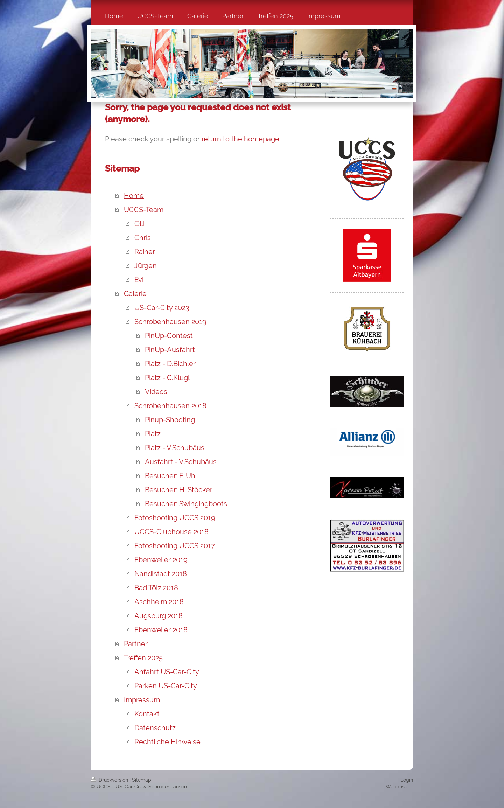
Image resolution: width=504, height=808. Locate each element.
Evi (139, 280)
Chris (142, 238)
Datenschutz (155, 728)
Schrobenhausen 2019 (170, 322)
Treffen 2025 (143, 658)
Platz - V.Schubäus (174, 448)
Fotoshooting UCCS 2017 (174, 546)
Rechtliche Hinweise (167, 742)
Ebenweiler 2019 (161, 560)
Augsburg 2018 (158, 616)
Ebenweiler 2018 (161, 630)
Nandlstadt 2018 (160, 574)
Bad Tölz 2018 (156, 588)
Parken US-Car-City (165, 686)
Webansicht (399, 786)
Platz (153, 434)
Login (406, 780)
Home (134, 195)
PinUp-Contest (169, 336)
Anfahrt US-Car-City (166, 672)
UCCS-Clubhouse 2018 (171, 532)
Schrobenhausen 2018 (170, 406)
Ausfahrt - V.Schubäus (181, 462)
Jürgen (145, 266)
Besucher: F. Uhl (171, 476)
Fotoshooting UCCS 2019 (174, 518)
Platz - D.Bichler (170, 364)
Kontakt (147, 714)
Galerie (135, 294)
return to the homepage (240, 139)
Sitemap (141, 780)
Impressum (142, 700)
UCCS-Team (143, 210)
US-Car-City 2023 (161, 308)
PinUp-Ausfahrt (170, 350)
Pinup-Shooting (170, 420)
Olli (139, 224)
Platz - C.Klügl (167, 378)
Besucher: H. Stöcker (178, 490)
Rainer (144, 252)
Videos (156, 392)
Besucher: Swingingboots (186, 504)
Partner (136, 644)
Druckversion (110, 780)
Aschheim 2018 (159, 602)
